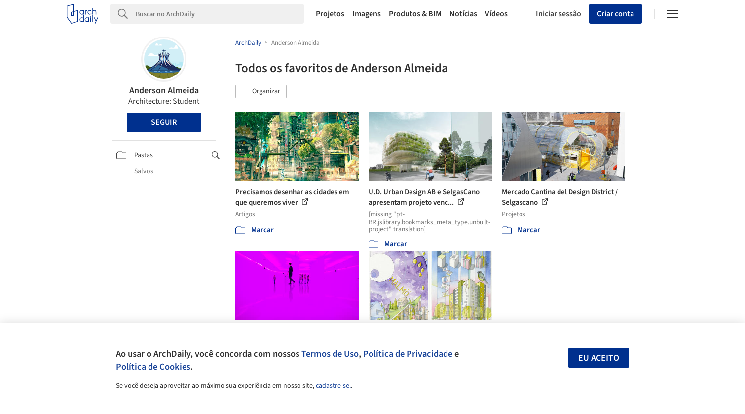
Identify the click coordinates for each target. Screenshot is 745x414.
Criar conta (615, 13)
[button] (261, 92)
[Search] (220, 14)
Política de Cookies (153, 366)
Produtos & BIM (415, 14)
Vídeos (496, 14)
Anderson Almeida (164, 90)
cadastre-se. (333, 386)
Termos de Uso (330, 353)
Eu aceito (598, 358)
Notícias (463, 14)
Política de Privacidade (407, 353)
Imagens (366, 14)
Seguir (164, 122)
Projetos (330, 14)
